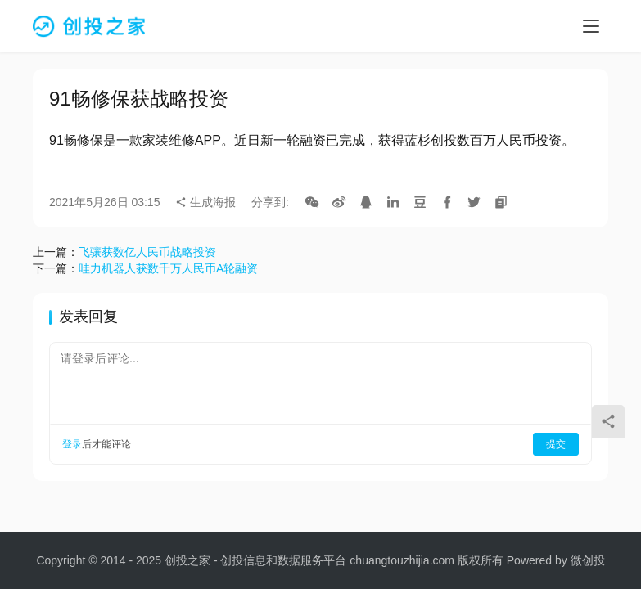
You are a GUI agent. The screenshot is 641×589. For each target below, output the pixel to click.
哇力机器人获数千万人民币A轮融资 (168, 268)
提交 (556, 444)
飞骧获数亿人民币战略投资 (147, 252)
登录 (72, 444)
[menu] (591, 26)
